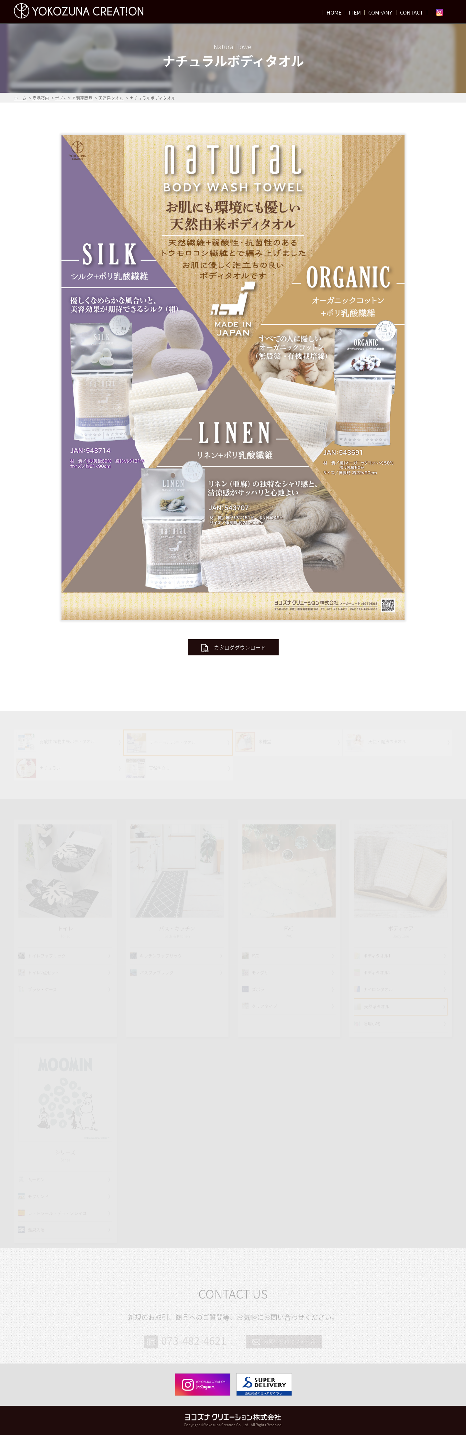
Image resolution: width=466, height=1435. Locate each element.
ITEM (355, 12)
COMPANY (380, 12)
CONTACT (411, 12)
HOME (334, 12)
